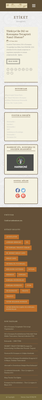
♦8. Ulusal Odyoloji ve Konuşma (15, 98)
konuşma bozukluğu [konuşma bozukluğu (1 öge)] (14, 285)
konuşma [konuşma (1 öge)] (22, 274)
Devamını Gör (11, 137)
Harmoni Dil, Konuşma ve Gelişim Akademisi (19, 353)
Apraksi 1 (10, 124)
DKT (8, 129)
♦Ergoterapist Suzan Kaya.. (14, 95)
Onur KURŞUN (31, 397)
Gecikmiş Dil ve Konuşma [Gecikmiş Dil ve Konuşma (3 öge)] (15, 264)
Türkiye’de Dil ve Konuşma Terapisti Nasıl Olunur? (18, 34)
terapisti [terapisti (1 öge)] (9, 296)
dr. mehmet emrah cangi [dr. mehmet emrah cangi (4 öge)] (15, 253)
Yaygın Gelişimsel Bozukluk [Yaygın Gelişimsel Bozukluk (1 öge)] (16, 302)
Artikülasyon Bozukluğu (15, 132)
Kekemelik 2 (11, 127)
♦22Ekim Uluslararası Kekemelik (16, 100)
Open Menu (33, 5)
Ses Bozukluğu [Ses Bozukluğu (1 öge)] (11, 291)
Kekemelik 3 (11, 134)
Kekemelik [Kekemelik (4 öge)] (10, 274)
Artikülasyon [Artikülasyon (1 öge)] (11, 237)
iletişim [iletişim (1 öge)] (31, 269)
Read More (13, 61)
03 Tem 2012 (13, 41)
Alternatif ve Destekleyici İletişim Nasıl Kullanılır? (20, 365)
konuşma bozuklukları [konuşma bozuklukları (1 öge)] (15, 280)
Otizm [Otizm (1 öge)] (29, 285)
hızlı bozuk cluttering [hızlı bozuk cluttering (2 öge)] (15, 269)
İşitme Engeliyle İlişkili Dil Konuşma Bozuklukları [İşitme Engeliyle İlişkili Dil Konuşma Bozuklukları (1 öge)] (20, 308)
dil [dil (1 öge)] (27, 242)
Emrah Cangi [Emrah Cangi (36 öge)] (11, 258)
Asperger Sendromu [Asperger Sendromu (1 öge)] (13, 242)
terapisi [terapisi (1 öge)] (25, 291)
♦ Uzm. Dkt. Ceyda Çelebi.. (14, 103)
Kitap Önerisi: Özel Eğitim (12, 378)
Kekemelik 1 (11, 122)
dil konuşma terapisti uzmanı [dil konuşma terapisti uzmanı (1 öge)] (18, 247)
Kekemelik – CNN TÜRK (12, 341)
